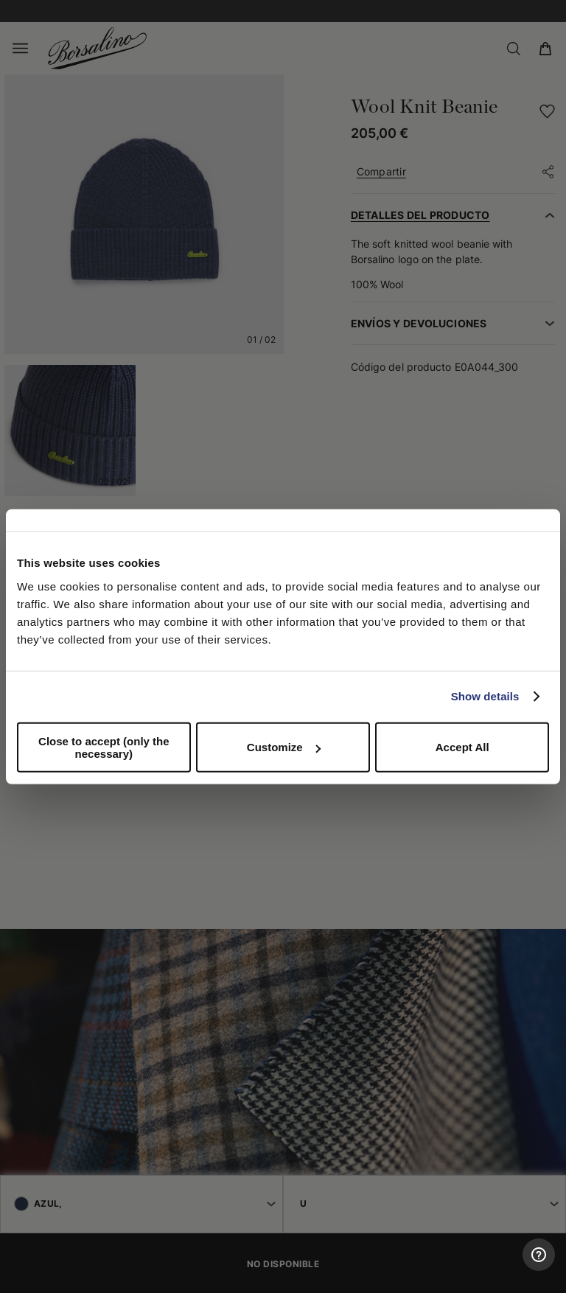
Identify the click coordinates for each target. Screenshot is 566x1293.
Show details (485, 696)
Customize (284, 747)
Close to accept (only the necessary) (104, 746)
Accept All (462, 747)
